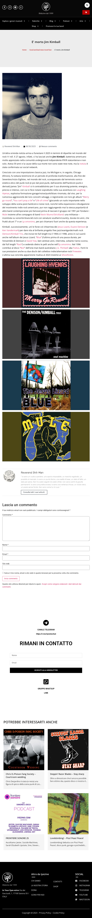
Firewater (76, 251)
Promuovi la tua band (55, 26)
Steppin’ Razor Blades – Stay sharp (67, 774)
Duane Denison (78, 226)
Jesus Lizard (63, 226)
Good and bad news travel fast (41, 50)
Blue (39, 237)
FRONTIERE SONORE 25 (17, 838)
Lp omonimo (28, 221)
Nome (5, 545)
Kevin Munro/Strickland (52, 214)
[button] (87, 5)
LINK (46, 693)
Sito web (5, 564)
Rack (19, 244)
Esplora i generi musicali (13, 21)
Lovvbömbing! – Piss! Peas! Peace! (67, 838)
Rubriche (37, 21)
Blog (52, 21)
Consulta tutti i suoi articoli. (34, 492)
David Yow (31, 240)
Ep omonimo (64, 244)
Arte (83, 21)
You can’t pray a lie (23, 200)
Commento (7, 515)
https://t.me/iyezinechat (46, 634)
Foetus (76, 247)
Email (5, 554)
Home (24, 50)
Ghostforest (67, 254)
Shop (35, 26)
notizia (83, 163)
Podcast (67, 21)
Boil (22, 247)
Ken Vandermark (10, 230)
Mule (4, 214)
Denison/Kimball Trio (12, 233)
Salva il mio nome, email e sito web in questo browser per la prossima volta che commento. (41, 573)
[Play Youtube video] (46, 283)
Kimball (26, 186)
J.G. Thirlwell (62, 247)
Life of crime (42, 200)
